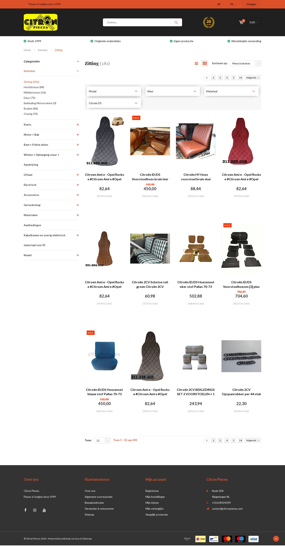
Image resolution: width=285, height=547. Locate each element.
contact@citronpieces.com (227, 510)
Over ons (90, 492)
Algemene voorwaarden (98, 498)
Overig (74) (31, 115)
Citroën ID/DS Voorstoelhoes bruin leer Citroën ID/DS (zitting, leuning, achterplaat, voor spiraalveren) (150, 178)
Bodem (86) (31, 109)
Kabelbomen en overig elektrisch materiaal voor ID (44, 241)
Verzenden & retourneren (99, 510)
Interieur (43, 51)
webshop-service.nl (71, 540)
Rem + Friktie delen (36, 146)
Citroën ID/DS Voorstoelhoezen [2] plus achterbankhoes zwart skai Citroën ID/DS (241, 286)
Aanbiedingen (32, 226)
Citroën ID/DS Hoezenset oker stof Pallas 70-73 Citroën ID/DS (195, 286)
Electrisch (30, 186)
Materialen (31, 216)
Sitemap (89, 516)
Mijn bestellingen (155, 498)
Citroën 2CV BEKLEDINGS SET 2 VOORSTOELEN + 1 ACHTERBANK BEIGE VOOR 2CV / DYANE (196, 393)
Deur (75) (29, 99)
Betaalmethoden (94, 504)
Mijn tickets (152, 504)
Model (28, 256)
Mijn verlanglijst (154, 510)
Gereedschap (32, 206)
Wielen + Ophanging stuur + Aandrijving (41, 161)
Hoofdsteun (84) (34, 88)
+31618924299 (221, 504)
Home (27, 51)
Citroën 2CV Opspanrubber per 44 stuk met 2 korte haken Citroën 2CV (241, 393)
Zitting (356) (31, 83)
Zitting (58, 51)
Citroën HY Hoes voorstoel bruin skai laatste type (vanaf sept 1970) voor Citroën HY (196, 178)
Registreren (152, 492)
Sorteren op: (220, 64)
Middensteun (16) (35, 93)
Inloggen (251, 4)
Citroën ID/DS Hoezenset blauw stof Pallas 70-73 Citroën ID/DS (104, 393)
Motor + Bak (31, 136)
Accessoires (31, 196)
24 (240, 79)
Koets (27, 126)
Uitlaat (28, 176)
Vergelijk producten (156, 516)
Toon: (88, 441)
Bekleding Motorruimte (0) (40, 104)
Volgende (252, 79)
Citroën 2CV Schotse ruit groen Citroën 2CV (150, 286)
